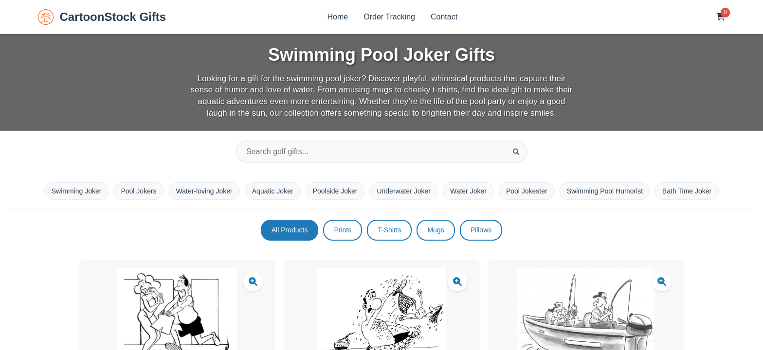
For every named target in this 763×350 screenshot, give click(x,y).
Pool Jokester (526, 191)
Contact (444, 17)
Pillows (481, 230)
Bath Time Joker (686, 191)
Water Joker (468, 191)
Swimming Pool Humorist (605, 191)
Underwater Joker (404, 191)
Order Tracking (389, 17)
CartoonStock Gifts (102, 17)
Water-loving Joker (204, 191)
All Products (290, 230)
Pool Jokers (138, 191)
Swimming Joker (77, 191)
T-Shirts (389, 230)
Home (337, 17)
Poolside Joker (335, 191)
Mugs (435, 230)
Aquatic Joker (272, 191)
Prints (342, 230)
